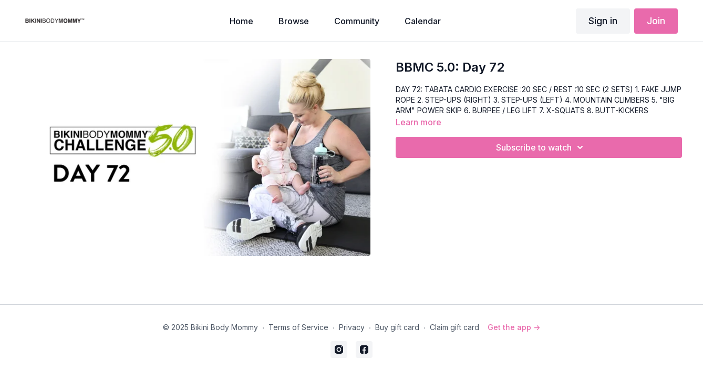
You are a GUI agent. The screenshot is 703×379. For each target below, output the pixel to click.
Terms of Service (298, 327)
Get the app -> (514, 327)
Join (656, 20)
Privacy (352, 327)
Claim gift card (454, 327)
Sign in (602, 20)
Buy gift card (397, 327)
